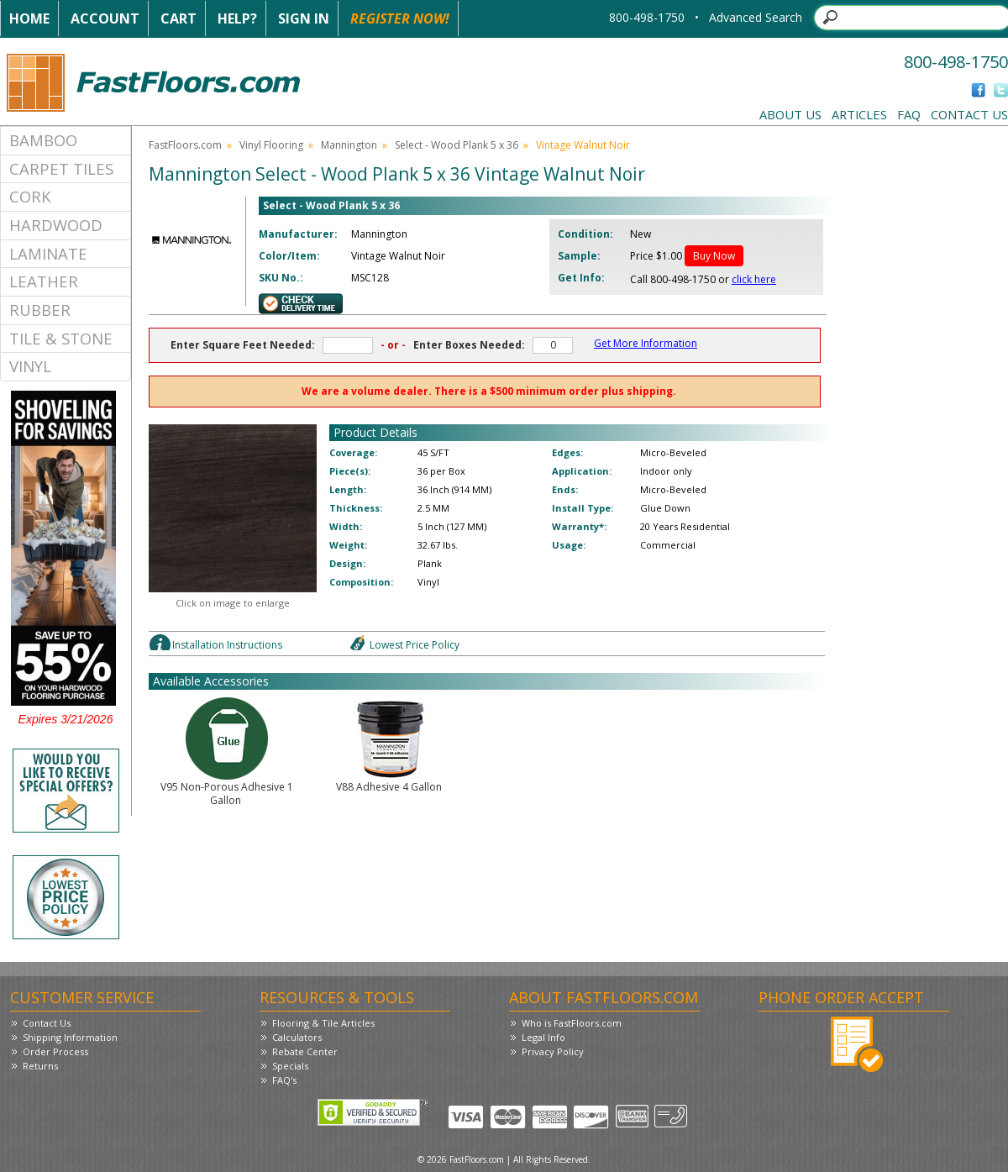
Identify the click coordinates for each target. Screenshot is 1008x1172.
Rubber (40, 309)
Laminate (48, 253)
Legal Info (543, 1037)
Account (105, 18)
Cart (178, 18)
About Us (790, 114)
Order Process (55, 1051)
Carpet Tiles (61, 168)
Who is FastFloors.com (572, 1023)
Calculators (297, 1037)
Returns (40, 1065)
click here (754, 279)
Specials (290, 1065)
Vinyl (30, 365)
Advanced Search (755, 17)
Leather (43, 281)
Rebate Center (305, 1051)
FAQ (909, 114)
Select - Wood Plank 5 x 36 (456, 145)
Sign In (303, 18)
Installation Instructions (227, 645)
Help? (237, 18)
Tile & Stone (61, 338)
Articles (859, 114)
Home (29, 18)
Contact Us (969, 114)
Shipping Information (70, 1037)
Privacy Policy (553, 1051)
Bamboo (43, 139)
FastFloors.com (185, 145)
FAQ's (284, 1080)
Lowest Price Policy (414, 645)
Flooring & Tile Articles (323, 1023)
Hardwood (55, 224)
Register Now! (399, 18)
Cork (30, 196)
